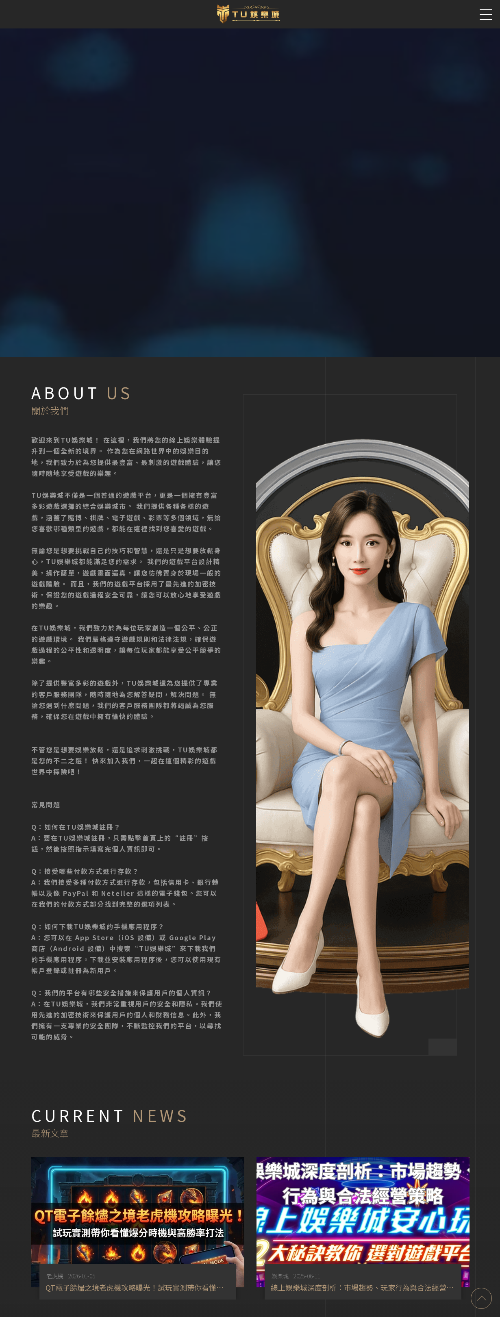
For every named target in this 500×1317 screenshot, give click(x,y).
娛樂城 (276, 1274)
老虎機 (52, 1274)
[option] (134, 1227)
